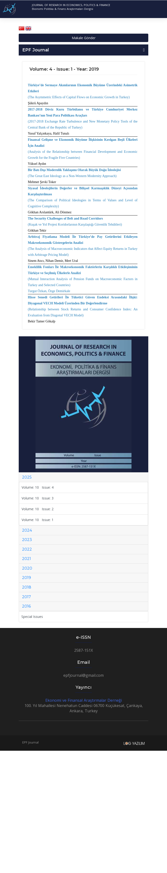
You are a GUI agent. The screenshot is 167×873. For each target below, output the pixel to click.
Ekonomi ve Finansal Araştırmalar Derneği (83, 700)
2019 (26, 577)
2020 (27, 568)
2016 (26, 606)
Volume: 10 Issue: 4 (38, 487)
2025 (27, 477)
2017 (26, 597)
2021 (26, 558)
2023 (27, 539)
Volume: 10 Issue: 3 (38, 498)
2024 (27, 530)
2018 (26, 587)
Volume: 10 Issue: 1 (38, 519)
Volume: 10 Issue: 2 (38, 509)
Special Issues (32, 616)
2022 (27, 549)
